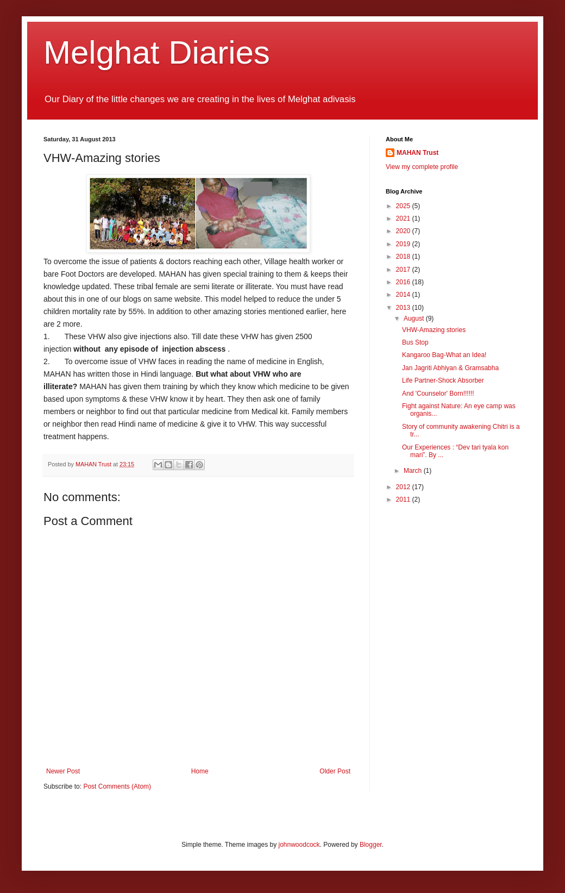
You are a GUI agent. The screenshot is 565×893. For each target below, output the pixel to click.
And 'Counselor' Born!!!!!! (438, 393)
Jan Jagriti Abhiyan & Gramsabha (450, 368)
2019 (404, 244)
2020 (404, 231)
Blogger (371, 844)
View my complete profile (422, 167)
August (415, 318)
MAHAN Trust (417, 153)
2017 (404, 269)
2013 (404, 307)
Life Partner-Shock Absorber (443, 380)
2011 (404, 499)
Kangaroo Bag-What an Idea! (444, 355)
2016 (404, 282)
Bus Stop (415, 342)
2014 (404, 294)
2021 (404, 218)
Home (200, 771)
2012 (404, 487)
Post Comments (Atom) (117, 786)
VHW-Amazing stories (434, 330)
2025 (404, 206)
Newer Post (63, 771)
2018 (404, 256)
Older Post (334, 771)
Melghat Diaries (156, 52)
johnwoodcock (299, 844)
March (414, 470)
